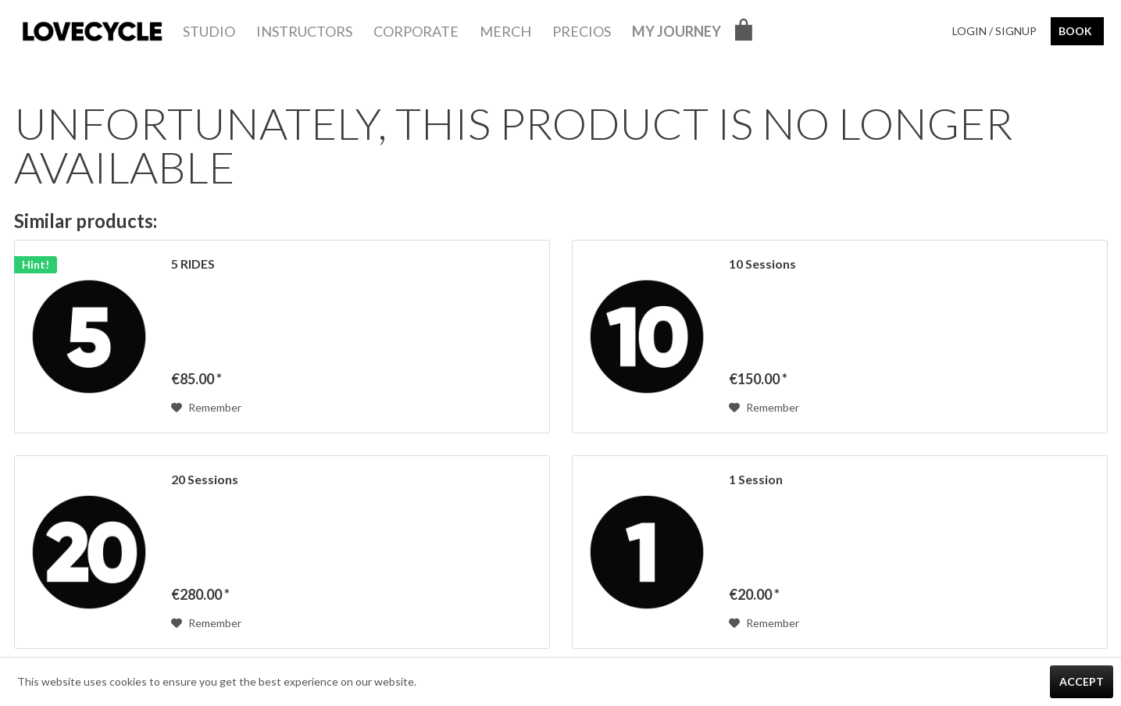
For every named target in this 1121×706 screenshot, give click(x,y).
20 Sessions (204, 479)
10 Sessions (762, 263)
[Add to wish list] (206, 407)
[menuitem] (209, 31)
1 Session (756, 479)
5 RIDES (193, 263)
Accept (1081, 681)
